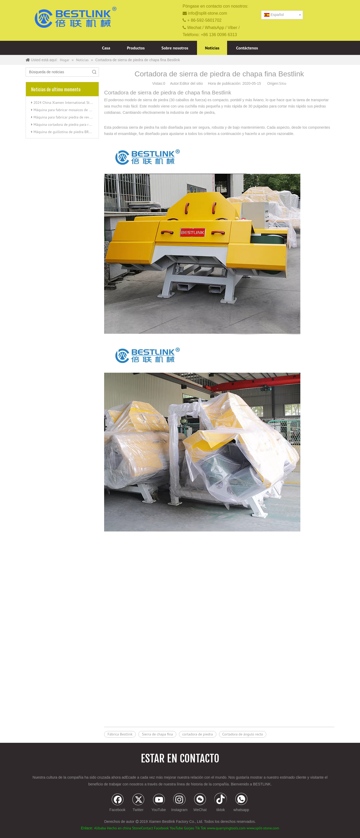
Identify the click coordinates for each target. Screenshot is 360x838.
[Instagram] (179, 803)
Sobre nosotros (174, 47)
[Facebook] (117, 803)
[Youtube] (159, 803)
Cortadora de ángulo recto (242, 734)
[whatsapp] (241, 803)
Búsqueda (94, 72)
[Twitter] (138, 803)
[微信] (200, 803)
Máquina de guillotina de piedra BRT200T (66, 131)
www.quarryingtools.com (226, 828)
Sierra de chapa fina (157, 734)
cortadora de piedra (197, 734)
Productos (136, 47)
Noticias (212, 47)
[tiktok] (220, 803)
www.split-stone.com (263, 828)
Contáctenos (247, 47)
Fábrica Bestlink (120, 734)
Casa (106, 47)
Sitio (282, 83)
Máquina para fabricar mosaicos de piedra (66, 109)
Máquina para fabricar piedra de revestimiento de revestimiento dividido (89, 117)
